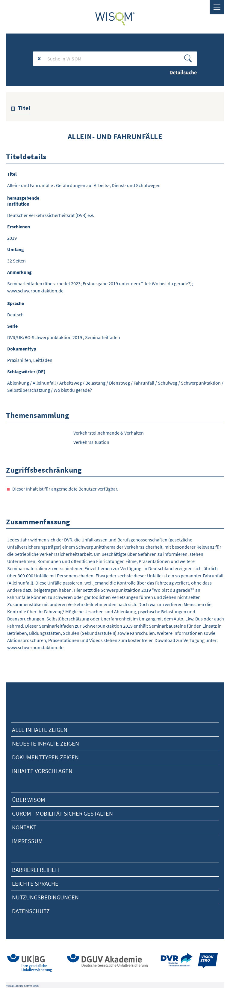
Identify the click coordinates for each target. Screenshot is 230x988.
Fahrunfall (144, 383)
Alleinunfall (44, 383)
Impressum (27, 841)
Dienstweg (119, 383)
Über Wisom (28, 799)
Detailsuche (183, 72)
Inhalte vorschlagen (42, 771)
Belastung (95, 383)
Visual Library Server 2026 (22, 985)
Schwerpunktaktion (201, 383)
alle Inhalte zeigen (39, 729)
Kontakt (24, 827)
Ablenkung (18, 383)
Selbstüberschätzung (28, 390)
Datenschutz (31, 911)
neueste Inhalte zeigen (45, 743)
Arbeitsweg (70, 383)
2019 (12, 238)
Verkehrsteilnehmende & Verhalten (108, 433)
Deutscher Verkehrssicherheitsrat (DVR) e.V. (50, 215)
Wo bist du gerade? (73, 390)
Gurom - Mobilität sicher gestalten (62, 813)
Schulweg (167, 383)
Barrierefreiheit (36, 869)
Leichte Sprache (35, 883)
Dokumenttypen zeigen (45, 757)
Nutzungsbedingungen (45, 897)
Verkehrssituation (91, 442)
